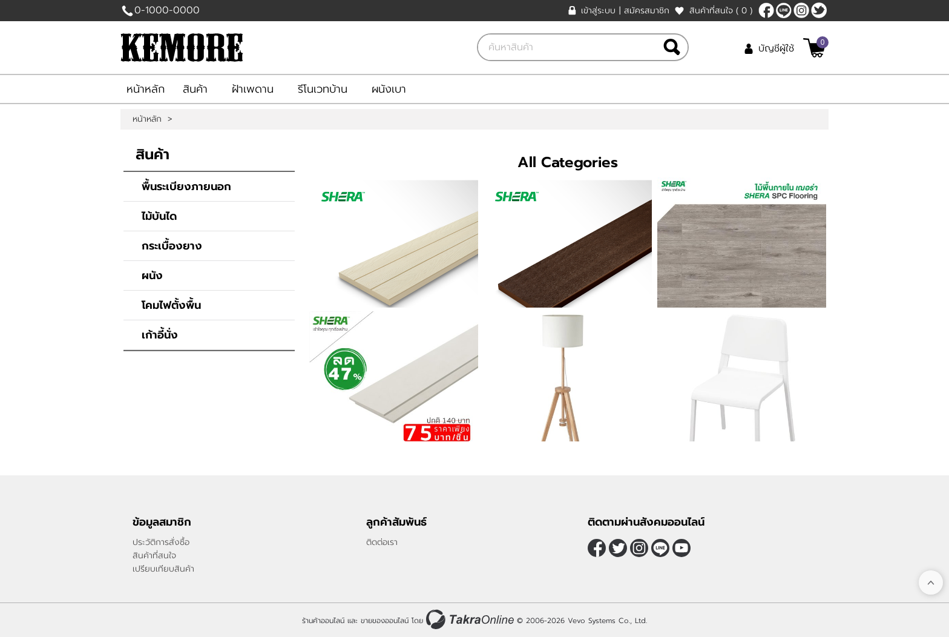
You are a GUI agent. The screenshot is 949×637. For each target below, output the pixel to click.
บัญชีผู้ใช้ (776, 48)
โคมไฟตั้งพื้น (171, 305)
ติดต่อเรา (382, 542)
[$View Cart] (814, 48)
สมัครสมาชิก (646, 10)
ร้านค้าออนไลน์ (323, 620)
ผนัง (152, 275)
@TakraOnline (784, 10)
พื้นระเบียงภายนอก (186, 186)
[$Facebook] (766, 10)
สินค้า (195, 89)
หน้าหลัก (145, 89)
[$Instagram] (801, 10)
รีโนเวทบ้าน (322, 89)
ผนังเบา (389, 89)
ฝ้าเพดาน (253, 89)
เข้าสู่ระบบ (598, 10)
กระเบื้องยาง (172, 245)
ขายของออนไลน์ (385, 620)
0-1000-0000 (167, 10)
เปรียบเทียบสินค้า (163, 569)
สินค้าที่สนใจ (720, 10)
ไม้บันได (159, 216)
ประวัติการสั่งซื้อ (161, 542)
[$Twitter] (819, 10)
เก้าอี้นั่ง (160, 334)
